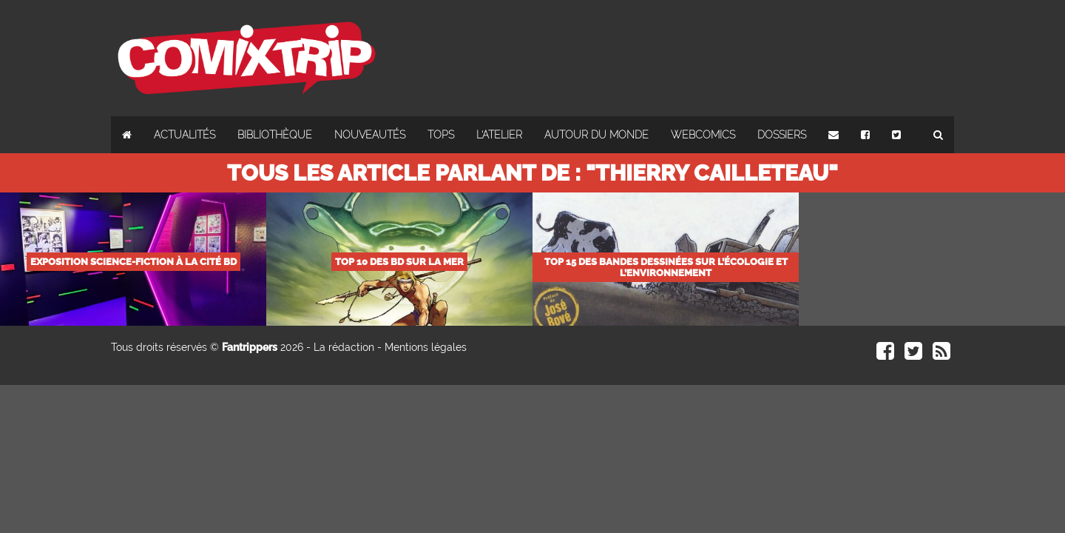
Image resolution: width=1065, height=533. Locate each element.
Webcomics (703, 135)
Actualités (184, 135)
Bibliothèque (274, 135)
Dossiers (781, 135)
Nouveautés (369, 135)
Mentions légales (426, 347)
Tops (440, 135)
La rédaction (344, 347)
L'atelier (499, 135)
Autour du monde (596, 135)
